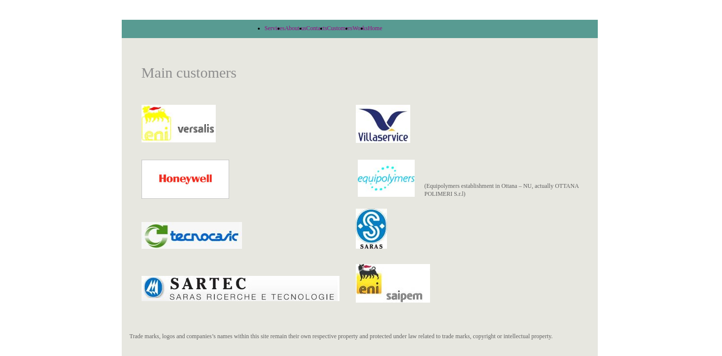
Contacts (316, 28)
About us (295, 28)
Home (375, 28)
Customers (339, 28)
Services (275, 28)
